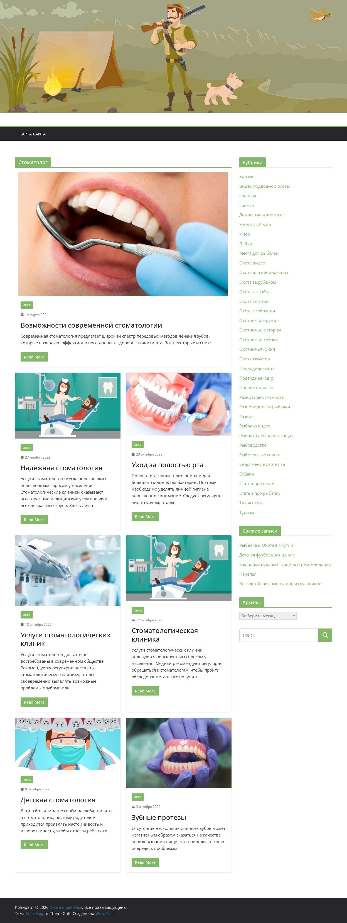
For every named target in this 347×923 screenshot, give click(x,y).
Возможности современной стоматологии (91, 325)
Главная (247, 195)
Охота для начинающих (263, 272)
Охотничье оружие (259, 320)
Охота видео (252, 263)
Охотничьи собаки (258, 339)
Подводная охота (257, 368)
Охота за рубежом (257, 282)
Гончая (246, 205)
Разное (246, 416)
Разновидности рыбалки (264, 406)
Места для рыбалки (259, 253)
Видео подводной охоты (264, 186)
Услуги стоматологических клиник (65, 639)
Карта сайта (32, 134)
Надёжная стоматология (62, 467)
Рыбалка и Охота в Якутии (266, 545)
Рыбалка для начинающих (266, 435)
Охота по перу (253, 301)
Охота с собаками (257, 310)
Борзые (246, 176)
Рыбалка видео (254, 426)
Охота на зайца (254, 291)
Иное (27, 305)
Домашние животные (261, 214)
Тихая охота (251, 502)
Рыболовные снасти (260, 454)
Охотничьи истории (260, 330)
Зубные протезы (159, 817)
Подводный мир (256, 378)
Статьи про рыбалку (259, 493)
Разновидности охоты (262, 397)
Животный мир (255, 224)
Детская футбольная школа (267, 555)
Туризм (246, 512)
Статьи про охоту (256, 483)
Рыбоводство (253, 445)
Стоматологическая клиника (165, 635)
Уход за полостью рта (168, 464)
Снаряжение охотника (262, 464)
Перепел (248, 574)
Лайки (245, 243)
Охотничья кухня (257, 349)
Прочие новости (256, 387)
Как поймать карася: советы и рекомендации (285, 564)
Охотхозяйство (254, 359)
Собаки (246, 474)
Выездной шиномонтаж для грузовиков (280, 583)
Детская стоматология (58, 799)
